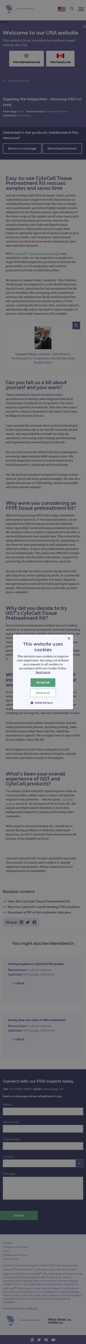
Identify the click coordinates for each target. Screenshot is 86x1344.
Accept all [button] (43, 682)
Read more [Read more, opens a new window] (43, 672)
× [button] (68, 638)
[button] (43, 703)
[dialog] (43, 672)
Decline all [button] (43, 692)
